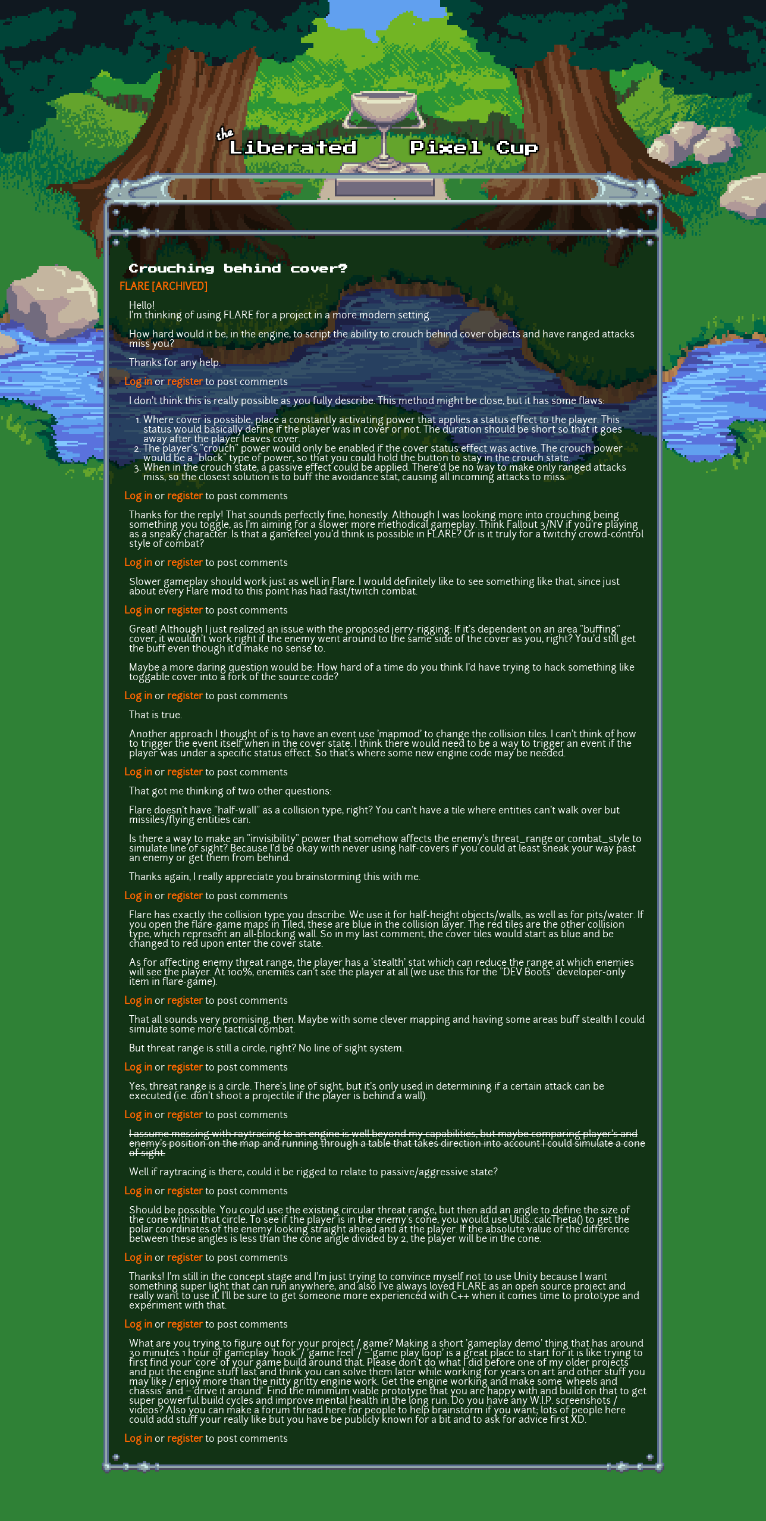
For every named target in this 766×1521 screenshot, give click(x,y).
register (185, 382)
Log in (138, 382)
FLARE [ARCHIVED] (164, 287)
